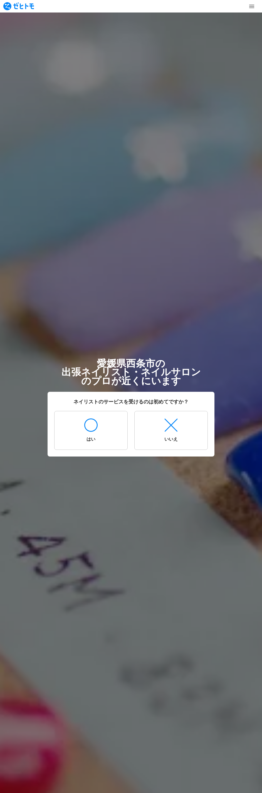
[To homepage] (18, 6)
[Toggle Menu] (252, 6)
